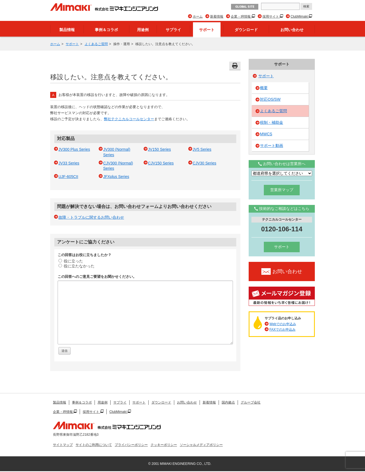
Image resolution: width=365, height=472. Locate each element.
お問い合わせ (292, 30)
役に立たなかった (76, 266)
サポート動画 (271, 145)
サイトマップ (63, 445)
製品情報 (67, 30)
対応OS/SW (270, 99)
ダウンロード (246, 30)
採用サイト (271, 16)
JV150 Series (159, 149)
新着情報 (216, 16)
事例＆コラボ (106, 30)
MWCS (266, 134)
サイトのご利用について (94, 445)
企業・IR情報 (241, 16)
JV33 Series (68, 163)
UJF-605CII (68, 176)
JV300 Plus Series (74, 149)
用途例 (143, 30)
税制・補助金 (271, 122)
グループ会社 (251, 402)
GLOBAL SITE (244, 7)
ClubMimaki (300, 16)
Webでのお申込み (282, 324)
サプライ (173, 30)
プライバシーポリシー (131, 445)
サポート (206, 30)
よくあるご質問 (96, 44)
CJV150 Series (161, 163)
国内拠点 (228, 402)
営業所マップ (281, 190)
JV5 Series (202, 149)
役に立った (70, 261)
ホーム (198, 16)
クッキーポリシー (164, 445)
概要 (264, 88)
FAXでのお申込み (282, 329)
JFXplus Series (116, 176)
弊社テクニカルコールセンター (129, 119)
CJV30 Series (204, 163)
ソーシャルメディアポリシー (201, 445)
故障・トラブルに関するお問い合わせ (91, 217)
